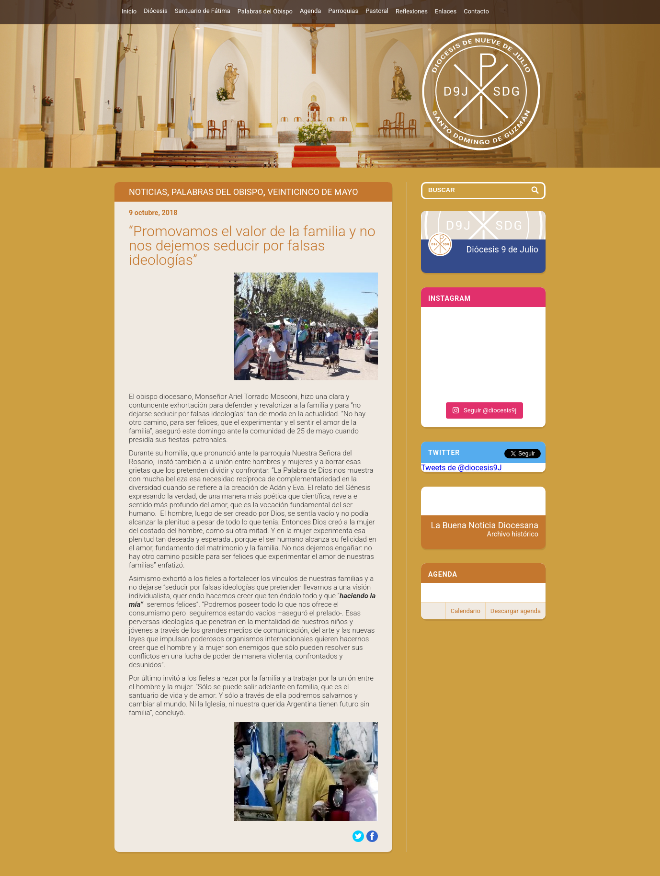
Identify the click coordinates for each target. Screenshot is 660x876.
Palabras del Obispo (265, 11)
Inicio (129, 11)
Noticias (148, 192)
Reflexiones (412, 11)
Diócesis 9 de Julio (502, 249)
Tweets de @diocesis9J (461, 467)
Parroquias (343, 10)
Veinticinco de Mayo (312, 192)
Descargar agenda (515, 610)
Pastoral (376, 10)
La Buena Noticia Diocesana (485, 529)
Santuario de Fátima (202, 10)
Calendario (465, 610)
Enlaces (445, 11)
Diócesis (155, 10)
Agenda (310, 10)
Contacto (476, 11)
